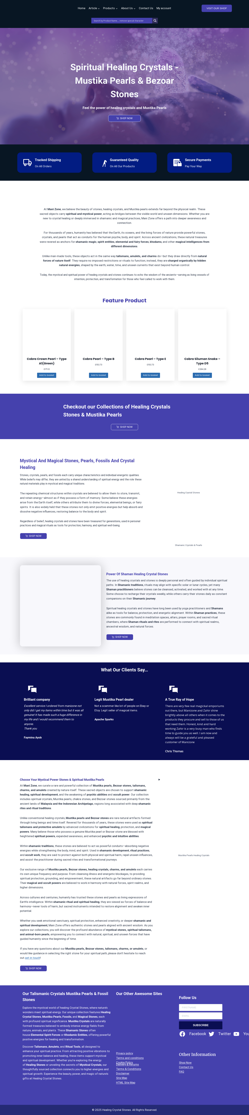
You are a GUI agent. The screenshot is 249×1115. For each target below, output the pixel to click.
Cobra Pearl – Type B (98, 359)
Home (81, 8)
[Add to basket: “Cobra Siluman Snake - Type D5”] (202, 376)
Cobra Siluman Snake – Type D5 (202, 361)
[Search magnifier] (155, 20)
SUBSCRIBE (201, 1025)
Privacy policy (124, 1053)
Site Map (121, 1078)
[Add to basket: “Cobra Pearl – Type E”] (150, 376)
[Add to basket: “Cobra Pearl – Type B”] (98, 376)
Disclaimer (122, 1073)
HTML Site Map (125, 1082)
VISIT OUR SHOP (217, 8)
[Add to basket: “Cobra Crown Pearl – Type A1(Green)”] (46, 376)
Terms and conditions (130, 1058)
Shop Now (185, 1062)
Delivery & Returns (127, 1064)
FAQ (181, 1071)
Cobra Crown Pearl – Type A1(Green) (47, 361)
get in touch (32, 958)
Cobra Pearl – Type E (150, 359)
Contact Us (146, 8)
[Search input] (122, 20)
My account (164, 8)
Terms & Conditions (128, 1069)
